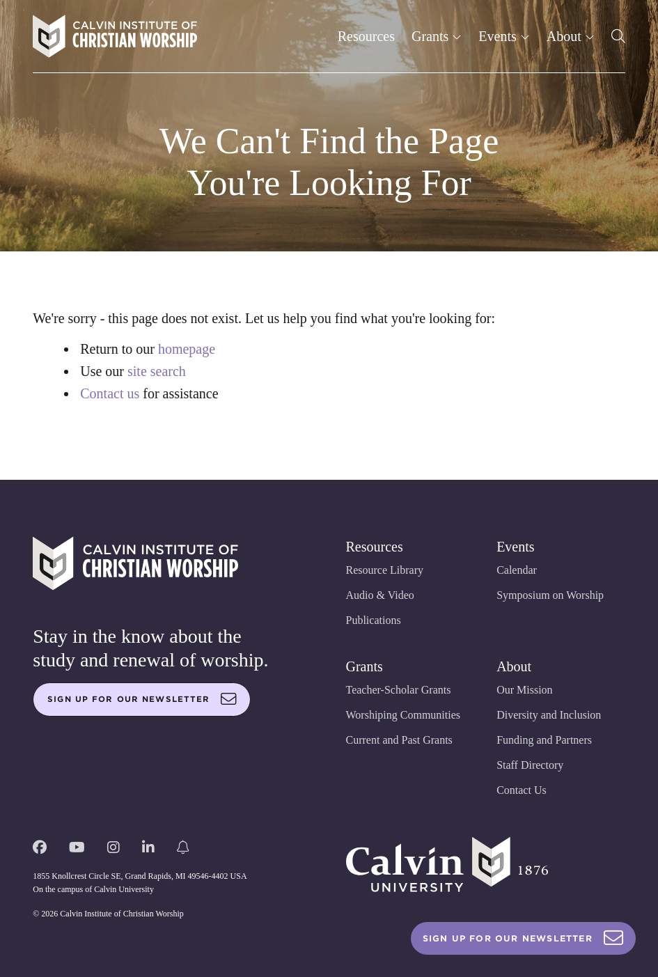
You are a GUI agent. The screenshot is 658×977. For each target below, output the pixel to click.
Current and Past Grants (399, 740)
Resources (366, 36)
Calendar (516, 570)
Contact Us (521, 790)
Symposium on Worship (550, 595)
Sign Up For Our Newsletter (523, 938)
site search (156, 371)
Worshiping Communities (403, 715)
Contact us (109, 393)
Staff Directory (529, 765)
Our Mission (524, 690)
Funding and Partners (544, 740)
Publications (373, 620)
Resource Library (385, 570)
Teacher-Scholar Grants (398, 690)
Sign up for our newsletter (142, 699)
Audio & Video (380, 595)
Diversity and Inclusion (548, 715)
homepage (186, 349)
